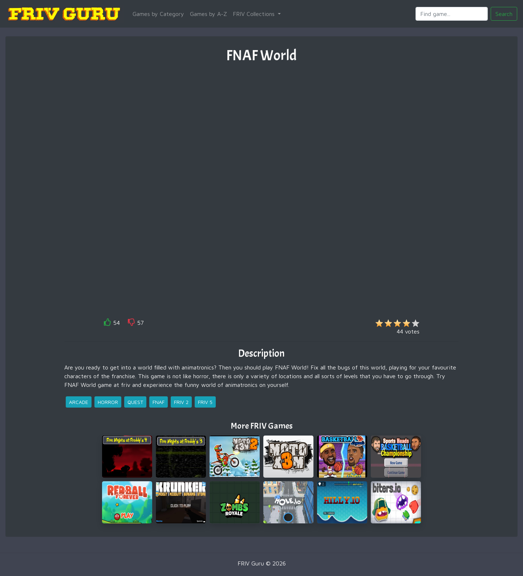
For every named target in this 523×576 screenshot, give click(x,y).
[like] (108, 323)
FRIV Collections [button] (254, 14)
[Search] (451, 14)
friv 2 (181, 402)
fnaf (159, 402)
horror (108, 402)
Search (503, 14)
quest (135, 402)
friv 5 (205, 402)
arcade (78, 402)
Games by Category (158, 14)
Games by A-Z (208, 14)
